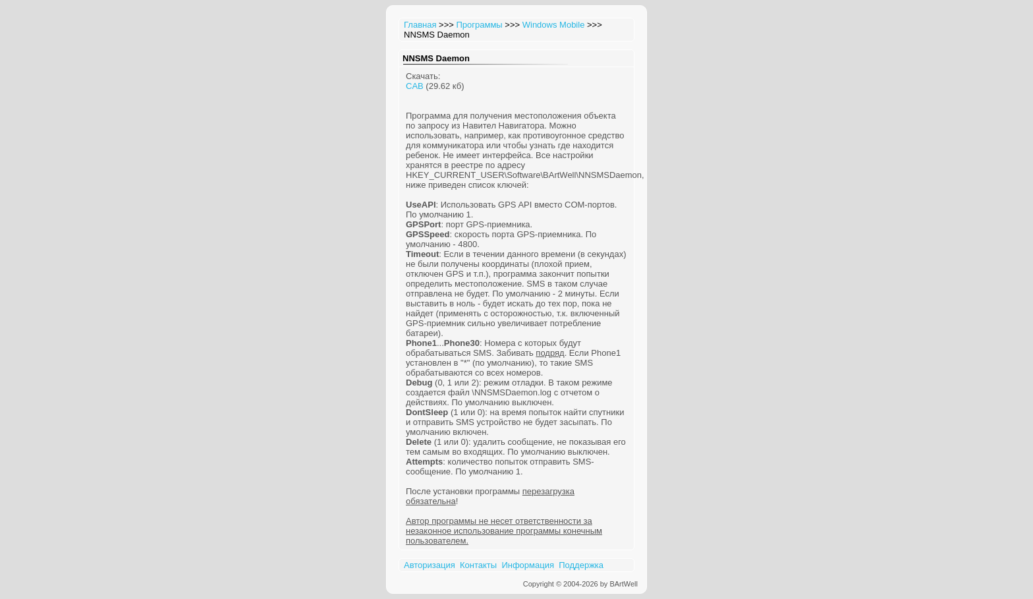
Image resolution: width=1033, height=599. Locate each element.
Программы (479, 25)
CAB (415, 86)
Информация (527, 565)
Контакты (478, 565)
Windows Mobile (553, 25)
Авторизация (429, 565)
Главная (420, 25)
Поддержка (581, 565)
